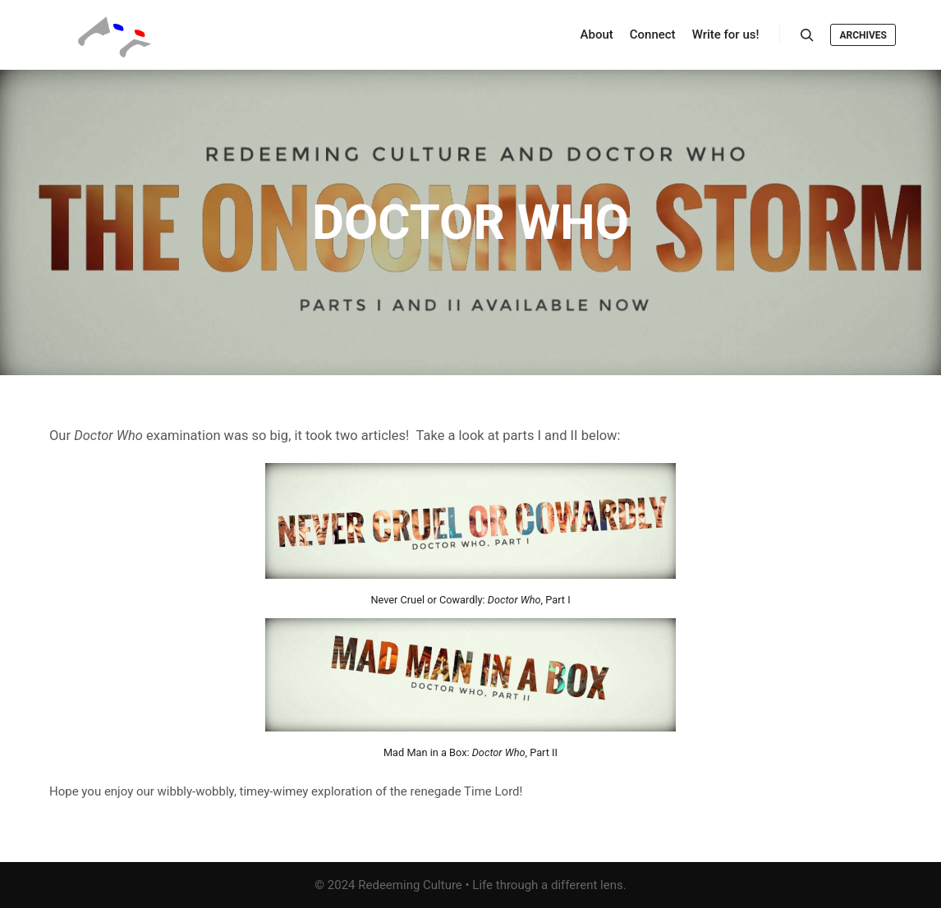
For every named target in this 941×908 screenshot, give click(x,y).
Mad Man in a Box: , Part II (470, 752)
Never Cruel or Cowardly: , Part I (470, 600)
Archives (863, 35)
